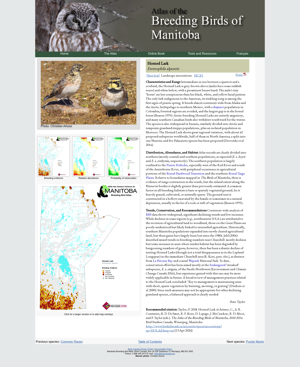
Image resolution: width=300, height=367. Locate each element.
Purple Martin (255, 341)
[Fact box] (153, 75)
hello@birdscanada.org (164, 353)
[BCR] (198, 75)
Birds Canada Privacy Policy (140, 349)
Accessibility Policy (163, 349)
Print (241, 75)
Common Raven (72, 341)
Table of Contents (150, 341)
